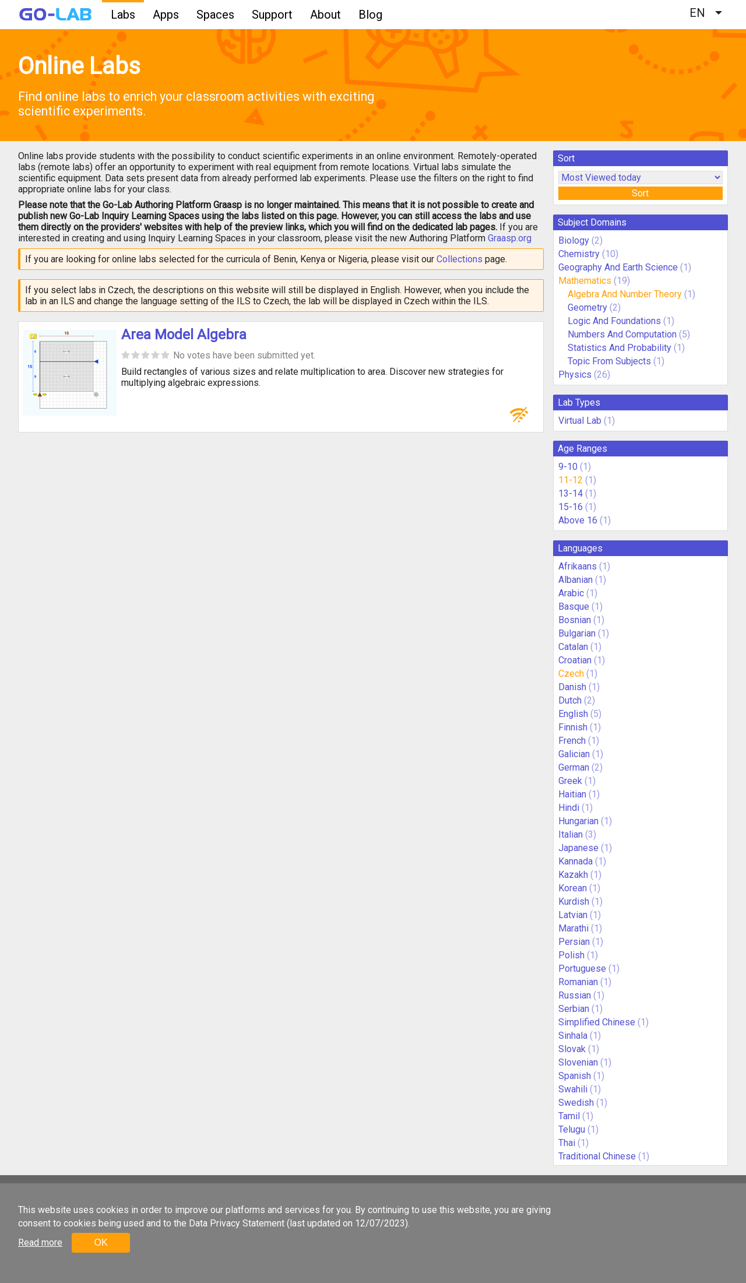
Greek (570, 780)
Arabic (571, 593)
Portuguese (582, 968)
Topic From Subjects (609, 361)
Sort (640, 193)
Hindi (568, 807)
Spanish (574, 1075)
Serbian (573, 1008)
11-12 (570, 480)
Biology (573, 240)
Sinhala (572, 1035)
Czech (571, 673)
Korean (572, 888)
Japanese (578, 847)
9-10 (568, 466)
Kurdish (573, 901)
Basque (573, 606)
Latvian (572, 914)
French (572, 740)
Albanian (575, 579)
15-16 (570, 506)
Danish (572, 687)
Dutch (570, 700)
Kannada (575, 861)
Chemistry (579, 253)
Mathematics (584, 280)
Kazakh (573, 874)
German (573, 767)
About (325, 15)
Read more (40, 1242)
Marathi (573, 928)
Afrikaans (577, 566)
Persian (574, 941)
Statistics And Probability (619, 347)
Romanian (578, 981)
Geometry (587, 307)
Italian (570, 834)
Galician (574, 754)
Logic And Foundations (614, 320)
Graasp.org (510, 238)
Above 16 (577, 520)
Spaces (215, 15)
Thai (566, 1142)
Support (272, 15)
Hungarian (578, 821)
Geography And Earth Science (618, 267)
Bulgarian (577, 633)
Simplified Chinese (596, 1022)
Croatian (575, 660)
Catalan (573, 646)
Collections (460, 259)
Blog (370, 15)
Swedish (576, 1102)
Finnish (572, 727)
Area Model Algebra (184, 334)
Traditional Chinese (597, 1156)
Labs (123, 15)
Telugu (571, 1129)
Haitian (572, 794)
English (573, 713)
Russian (574, 995)
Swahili (572, 1089)
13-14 (570, 493)
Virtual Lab (579, 420)
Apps (166, 15)
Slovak (572, 1048)
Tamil (569, 1116)
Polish (571, 955)
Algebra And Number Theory (625, 294)
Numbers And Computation (622, 334)
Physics (575, 374)
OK (100, 1242)
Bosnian (574, 619)
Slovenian (578, 1062)
